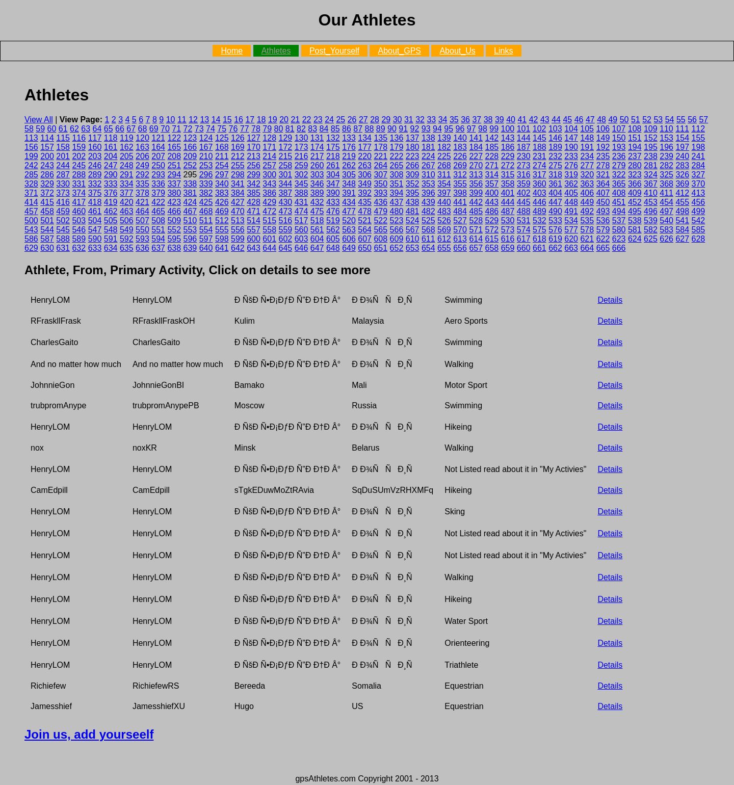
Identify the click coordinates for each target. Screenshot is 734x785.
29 (385, 119)
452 (635, 202)
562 (333, 229)
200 (47, 156)
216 (301, 156)
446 (539, 202)
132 (333, 138)
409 (635, 193)
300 (269, 174)
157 (47, 147)
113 (31, 138)
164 (158, 147)
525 (428, 220)
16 (238, 119)
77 (244, 128)
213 (253, 156)
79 (267, 128)
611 (428, 238)
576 (555, 229)
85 (335, 128)
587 (47, 238)
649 (349, 248)
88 (369, 128)
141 (476, 138)
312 (460, 174)
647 (317, 248)
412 (682, 193)
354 (444, 183)
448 (571, 202)
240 (682, 156)
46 (579, 119)
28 (374, 119)
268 (444, 165)
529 (492, 220)
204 (111, 156)
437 (397, 202)
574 (524, 229)
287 (63, 174)
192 (603, 147)
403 (539, 193)
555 (222, 229)
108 (635, 128)
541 (682, 220)
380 (174, 193)
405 (571, 193)
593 (142, 238)
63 (85, 128)
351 (397, 183)
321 (603, 174)
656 (460, 248)
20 (284, 119)
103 (555, 128)
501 (47, 220)
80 (278, 128)
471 (253, 211)
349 (365, 183)
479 (380, 211)
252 (190, 165)
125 (222, 138)
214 (269, 156)
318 (555, 174)
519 (333, 220)
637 (158, 248)
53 (658, 119)
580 (619, 229)
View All (38, 119)
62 (74, 128)
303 (317, 174)
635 (127, 248)
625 (651, 238)
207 (158, 156)
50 (624, 119)
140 (460, 138)
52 (646, 119)
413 (698, 193)
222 (397, 156)
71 (176, 128)
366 (635, 183)
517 (301, 220)
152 (651, 138)
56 (692, 119)
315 (508, 174)
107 (619, 128)
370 (698, 183)
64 (97, 128)
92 (415, 128)
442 (476, 202)
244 (63, 165)
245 (79, 165)
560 (301, 229)
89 (380, 128)
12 (193, 119)
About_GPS (399, 50)
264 (380, 165)
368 (666, 183)
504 (95, 220)
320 (587, 174)
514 (253, 220)
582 (651, 229)
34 (443, 119)
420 (127, 202)
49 (612, 119)
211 (222, 156)
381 (190, 193)
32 (420, 119)
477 (349, 211)
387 (286, 193)
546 (79, 229)
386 (269, 193)
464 (142, 211)
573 (508, 229)
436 (380, 202)
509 (174, 220)
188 (539, 147)
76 (233, 128)
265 (397, 165)
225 (444, 156)
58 (29, 128)
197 (682, 147)
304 (333, 174)
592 (127, 238)
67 (131, 128)
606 (349, 238)
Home (232, 50)
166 (190, 147)
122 (174, 138)
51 (635, 119)
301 (285, 174)
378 (142, 193)
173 (301, 147)
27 (363, 119)
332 (95, 183)
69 (154, 128)
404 (555, 193)
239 (666, 156)
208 (174, 156)
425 (206, 202)
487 (508, 211)
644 (269, 248)
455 (682, 202)
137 (413, 138)
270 (476, 165)
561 (317, 229)
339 (206, 183)
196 (666, 147)
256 (253, 165)
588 (63, 238)
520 (349, 220)
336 (158, 183)
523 (397, 220)
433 (333, 202)
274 (539, 165)
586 (31, 238)
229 (508, 156)
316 (524, 174)
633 (95, 248)
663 (571, 248)
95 (448, 128)
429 (269, 202)
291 (127, 174)
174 (317, 147)
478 (365, 211)
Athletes (276, 50)
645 (286, 248)
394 (397, 193)
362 (571, 183)
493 (603, 211)
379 (158, 193)
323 (635, 174)
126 (238, 138)
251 (174, 165)
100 (508, 128)
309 (413, 174)
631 (63, 248)
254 (222, 165)
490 (555, 211)
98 (482, 128)
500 (31, 220)
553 (190, 229)
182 (444, 147)
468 (206, 211)
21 (295, 119)
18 (261, 119)
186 (508, 147)
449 (587, 202)
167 (206, 147)
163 (142, 147)
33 (431, 119)
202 (79, 156)
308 (397, 174)
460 (79, 211)
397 (444, 193)
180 (413, 147)
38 (488, 119)
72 (188, 128)
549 (127, 229)
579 (603, 229)
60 (52, 128)
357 (492, 183)
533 (555, 220)
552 (174, 229)
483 (444, 211)
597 (206, 238)
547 (95, 229)
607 (365, 238)
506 (127, 220)
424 (190, 202)
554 (206, 229)
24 (329, 119)
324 (651, 174)
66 (119, 128)
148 (587, 138)
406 (587, 193)
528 (476, 220)
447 (555, 202)
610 (413, 238)
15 (227, 119)
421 (142, 202)
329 (47, 183)
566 (397, 229)
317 (539, 174)
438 (413, 202)
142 (492, 138)
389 (317, 193)
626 (666, 238)
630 (47, 248)
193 (619, 147)
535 (587, 220)
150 (619, 138)
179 (397, 147)
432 (317, 202)
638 (174, 248)
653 (413, 248)
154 (682, 138)
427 (238, 202)
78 (255, 128)
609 (397, 238)
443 (492, 202)
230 (524, 156)
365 (619, 183)
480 (397, 211)
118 (111, 138)
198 (698, 147)
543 (31, 229)
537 (619, 220)
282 (666, 165)
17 (249, 119)
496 (651, 211)
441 (460, 202)
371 (31, 193)
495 (635, 211)
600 (253, 238)
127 (253, 138)
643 (253, 248)
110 (666, 128)
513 (238, 220)
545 (63, 229)
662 (555, 248)
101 (524, 128)
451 (619, 202)
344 (286, 183)
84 (324, 128)
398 (460, 193)
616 (508, 238)
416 (63, 202)
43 (544, 119)
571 (476, 229)
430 (286, 202)
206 (142, 156)
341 (238, 183)
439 (428, 202)
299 (253, 174)
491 (571, 211)
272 (508, 165)
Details (609, 300)
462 (111, 211)
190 (571, 147)
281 (651, 165)
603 (301, 238)
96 (460, 128)
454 (666, 202)
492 (587, 211)
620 (571, 238)
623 (619, 238)
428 (253, 202)
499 (698, 211)
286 (47, 174)
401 (508, 193)
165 (174, 147)
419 (111, 202)
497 (666, 211)
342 (253, 183)
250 (158, 165)
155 (698, 138)
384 (238, 193)
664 (587, 248)
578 (587, 229)
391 (349, 193)
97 (471, 128)
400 (492, 193)
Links (503, 50)
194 (635, 147)
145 (539, 138)
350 (380, 183)
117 (95, 138)
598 (222, 238)
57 (703, 119)
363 (587, 183)
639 (190, 248)
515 (269, 220)
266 (413, 165)
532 (539, 220)
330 (63, 183)
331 (79, 183)
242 (31, 165)
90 (392, 128)
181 (428, 147)
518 (317, 220)
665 (603, 248)
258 (286, 165)
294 (174, 174)
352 (413, 183)
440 (444, 202)
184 (476, 147)
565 (380, 229)
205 (127, 156)
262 (349, 165)
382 (206, 193)
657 (476, 248)
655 (444, 248)
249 (142, 165)
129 (286, 138)
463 (127, 211)
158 (63, 147)
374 (79, 193)
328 (31, 183)
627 (682, 238)
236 (619, 156)
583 (666, 229)
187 (524, 147)
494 (619, 211)
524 (413, 220)
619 (555, 238)
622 (603, 238)
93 (426, 128)
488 (524, 211)
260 (317, 165)
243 (47, 165)
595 (174, 238)
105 (587, 128)
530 (508, 220)
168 (222, 147)
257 (269, 165)
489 (539, 211)
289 (95, 174)
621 (587, 238)
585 (698, 229)
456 (698, 202)
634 (111, 248)
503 (79, 220)
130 (301, 138)
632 (79, 248)
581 (635, 229)
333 (111, 183)
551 (158, 229)
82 (301, 128)
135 (380, 138)
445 (524, 202)
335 (142, 183)
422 (158, 202)
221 (380, 156)
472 (269, 211)
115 (63, 138)
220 (365, 156)
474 (301, 211)
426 (222, 202)
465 (158, 211)
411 (666, 193)
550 (142, 229)
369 (682, 183)
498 (682, 211)
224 (428, 156)
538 (635, 220)
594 (158, 238)
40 (510, 119)
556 (238, 229)
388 (301, 193)
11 (182, 119)
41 (522, 119)
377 (127, 193)
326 (682, 174)
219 (349, 156)
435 (365, 202)
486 (492, 211)
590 (95, 238)
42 (533, 119)
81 (290, 128)
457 (31, 211)
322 (619, 174)
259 (301, 165)
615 (492, 238)
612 (444, 238)
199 (31, 156)
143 (508, 138)
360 (539, 183)
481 (413, 211)
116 (79, 138)
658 (492, 248)
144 (524, 138)
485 (476, 211)
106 (603, 128)
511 (206, 220)
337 (174, 183)
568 (428, 229)
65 (108, 128)
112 (698, 128)
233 (571, 156)
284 (698, 165)
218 (333, 156)
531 (524, 220)
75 (221, 128)
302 (301, 174)
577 (571, 229)
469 (222, 211)
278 (603, 165)
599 (238, 238)
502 (63, 220)
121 (158, 138)
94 (437, 128)
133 (349, 138)
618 (539, 238)
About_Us (457, 50)
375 (95, 193)
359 (524, 183)
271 (492, 165)
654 (428, 248)
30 (397, 119)
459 (63, 211)
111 (682, 128)
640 (206, 248)
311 (444, 174)
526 (444, 220)
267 (428, 165)
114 (47, 138)
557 (253, 229)
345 (301, 183)
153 (666, 138)
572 (492, 229)
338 (190, 183)
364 (603, 183)
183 (460, 147)
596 (190, 238)
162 (127, 147)
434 (349, 202)
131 (317, 138)
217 (317, 156)
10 (170, 119)
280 (635, 165)
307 (380, 174)
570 (460, 229)
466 (174, 211)
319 (571, 174)
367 (651, 183)
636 (142, 248)
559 (286, 229)
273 (524, 165)
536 (603, 220)
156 (31, 147)
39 (499, 119)
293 (158, 174)
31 (408, 119)
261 (333, 165)
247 (111, 165)
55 (681, 119)
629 (31, 248)
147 (571, 138)
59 (40, 128)
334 (127, 183)
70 (165, 128)
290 (111, 174)
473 (286, 211)
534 (571, 220)
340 (222, 183)
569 (444, 229)
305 (349, 174)
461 (95, 211)
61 (63, 128)
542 (698, 220)
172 (286, 147)
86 (346, 128)
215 (286, 156)
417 (79, 202)
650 (365, 248)
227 (476, 156)
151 (635, 138)
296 (206, 174)
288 (79, 174)
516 (286, 220)
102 (539, 128)
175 (333, 147)
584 (682, 229)
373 (63, 193)
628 (698, 238)
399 (476, 193)
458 (47, 211)
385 (253, 193)
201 (63, 156)
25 (340, 119)
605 (333, 238)
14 (216, 119)
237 (635, 156)
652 (397, 248)
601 (269, 238)
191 (587, 147)
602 (286, 238)
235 (603, 156)
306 (365, 174)
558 (269, 229)
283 (682, 165)
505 (111, 220)
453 (651, 202)
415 (47, 202)
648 (333, 248)
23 (318, 119)
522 (380, 220)
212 (238, 156)
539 (651, 220)
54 (669, 119)
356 (476, 183)
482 (428, 211)
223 (413, 156)
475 (317, 211)
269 (460, 165)
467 (190, 211)
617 (524, 238)
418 (95, 202)
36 (465, 119)
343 (269, 183)
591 (111, 238)
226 (460, 156)
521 (365, 220)
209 (190, 156)
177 (365, 147)
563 (349, 229)
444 (508, 202)
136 (397, 138)
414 (31, 202)
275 (555, 165)
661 (539, 248)
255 (238, 165)
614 (476, 238)
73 (199, 128)
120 (142, 138)
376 (111, 193)
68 (142, 128)
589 (79, 238)
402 (524, 193)
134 (365, 138)
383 (222, 193)
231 (539, 156)
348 (349, 183)
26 (352, 119)
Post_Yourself (334, 50)
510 (190, 220)
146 (555, 138)
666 (619, 248)
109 (651, 128)
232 (555, 156)
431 (301, 202)
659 (508, 248)
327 (698, 174)
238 (651, 156)
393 (380, 193)
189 (555, 147)
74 (210, 128)
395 (413, 193)
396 (428, 193)
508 (158, 220)
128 (269, 138)
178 (380, 147)
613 (460, 238)
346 (317, 183)
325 (666, 174)
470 (238, 211)
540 (666, 220)
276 (571, 165)
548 (111, 229)
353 (428, 183)
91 (403, 128)
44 (556, 119)
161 (111, 147)
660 (524, 248)
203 (95, 156)
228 (492, 156)
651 (380, 248)
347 (333, 183)
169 (238, 147)
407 (603, 193)
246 (95, 165)
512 (222, 220)
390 (333, 193)
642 (238, 248)
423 (174, 202)
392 (365, 193)
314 (492, 174)
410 (651, 193)
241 (698, 156)
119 (127, 138)
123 (190, 138)
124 (206, 138)
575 (539, 229)
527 (460, 220)
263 (365, 165)
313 (476, 174)
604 (317, 238)
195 (651, 147)
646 (301, 248)
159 (79, 147)
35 (454, 119)
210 (206, 156)
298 (238, 174)
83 (312, 128)
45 (567, 119)
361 (555, 183)
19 (272, 119)
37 (476, 119)
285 (31, 174)
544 (47, 229)
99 (494, 128)
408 (619, 193)
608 (380, 238)
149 (603, 138)
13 (204, 119)
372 (47, 193)
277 (587, 165)
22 (306, 119)
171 (269, 147)
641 (222, 248)
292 (142, 174)
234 (587, 156)
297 (222, 174)
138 (428, 138)
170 (253, 147)
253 (206, 165)
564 (365, 229)
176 (349, 147)
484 (460, 211)
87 (357, 128)
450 (603, 202)
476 (333, 211)
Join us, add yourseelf (88, 734)
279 (619, 165)
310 (428, 174)
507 (142, 220)
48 (601, 119)
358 (508, 183)
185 (492, 147)
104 (571, 128)
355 (460, 183)
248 (127, 165)
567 (413, 229)
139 (444, 138)
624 (635, 238)
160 (95, 147)
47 (590, 119)
